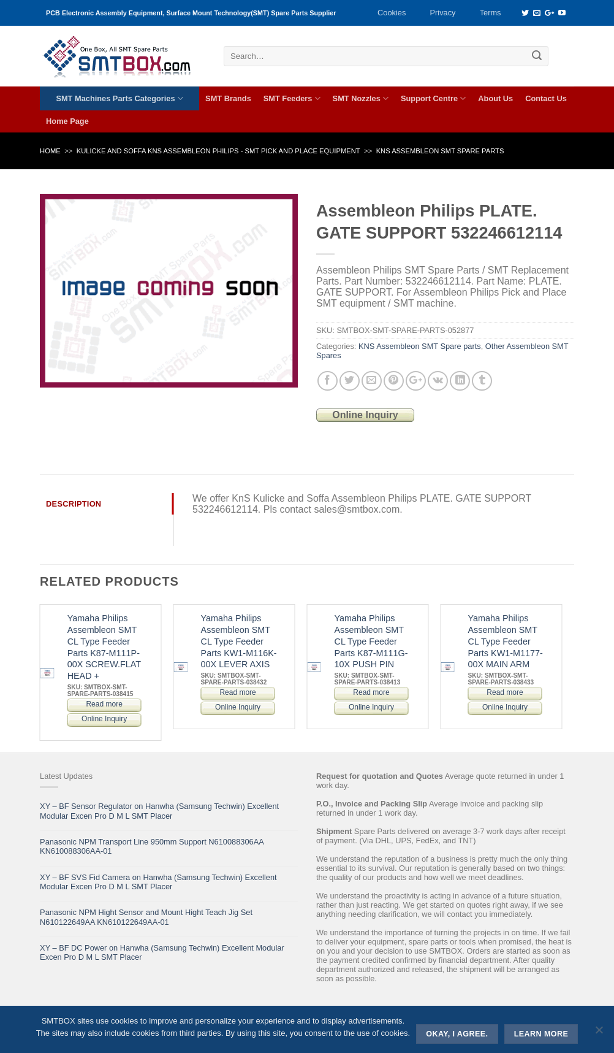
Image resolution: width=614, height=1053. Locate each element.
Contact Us (546, 98)
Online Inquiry (365, 415)
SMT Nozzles (360, 98)
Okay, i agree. (457, 1034)
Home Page (67, 121)
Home (50, 151)
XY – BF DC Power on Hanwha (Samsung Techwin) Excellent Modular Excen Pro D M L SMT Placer (162, 952)
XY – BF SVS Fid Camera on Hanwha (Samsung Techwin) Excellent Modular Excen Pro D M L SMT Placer (158, 882)
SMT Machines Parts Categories (119, 98)
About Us (495, 98)
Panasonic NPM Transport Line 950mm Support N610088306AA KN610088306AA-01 (151, 846)
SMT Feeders (291, 98)
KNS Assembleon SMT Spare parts (440, 151)
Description (73, 503)
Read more (104, 704)
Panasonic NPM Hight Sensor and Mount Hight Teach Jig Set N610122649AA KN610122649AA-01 (146, 917)
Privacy (443, 12)
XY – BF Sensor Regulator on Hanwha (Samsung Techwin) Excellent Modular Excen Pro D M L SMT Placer (159, 811)
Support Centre (433, 98)
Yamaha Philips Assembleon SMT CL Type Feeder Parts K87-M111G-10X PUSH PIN (371, 641)
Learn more (541, 1034)
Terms (490, 12)
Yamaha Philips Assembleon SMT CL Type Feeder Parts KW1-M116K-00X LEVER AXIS (239, 641)
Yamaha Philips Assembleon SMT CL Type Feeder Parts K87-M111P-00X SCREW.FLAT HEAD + (104, 647)
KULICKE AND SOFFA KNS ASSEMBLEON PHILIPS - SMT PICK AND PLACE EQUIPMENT (218, 151)
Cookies (391, 12)
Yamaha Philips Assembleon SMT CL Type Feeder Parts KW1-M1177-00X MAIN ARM (505, 641)
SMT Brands (228, 98)
